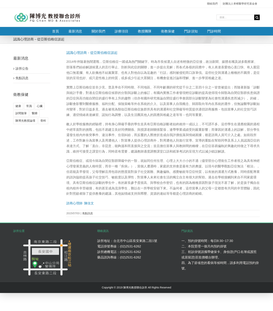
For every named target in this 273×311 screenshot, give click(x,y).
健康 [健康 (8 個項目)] (18, 106)
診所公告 (22, 68)
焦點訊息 (87, 213)
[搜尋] (257, 17)
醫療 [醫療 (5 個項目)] (35, 113)
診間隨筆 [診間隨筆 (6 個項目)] (21, 113)
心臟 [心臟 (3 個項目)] (39, 106)
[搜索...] (235, 17)
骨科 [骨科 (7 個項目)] (43, 120)
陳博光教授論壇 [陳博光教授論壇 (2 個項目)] (25, 120)
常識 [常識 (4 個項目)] (29, 106)
